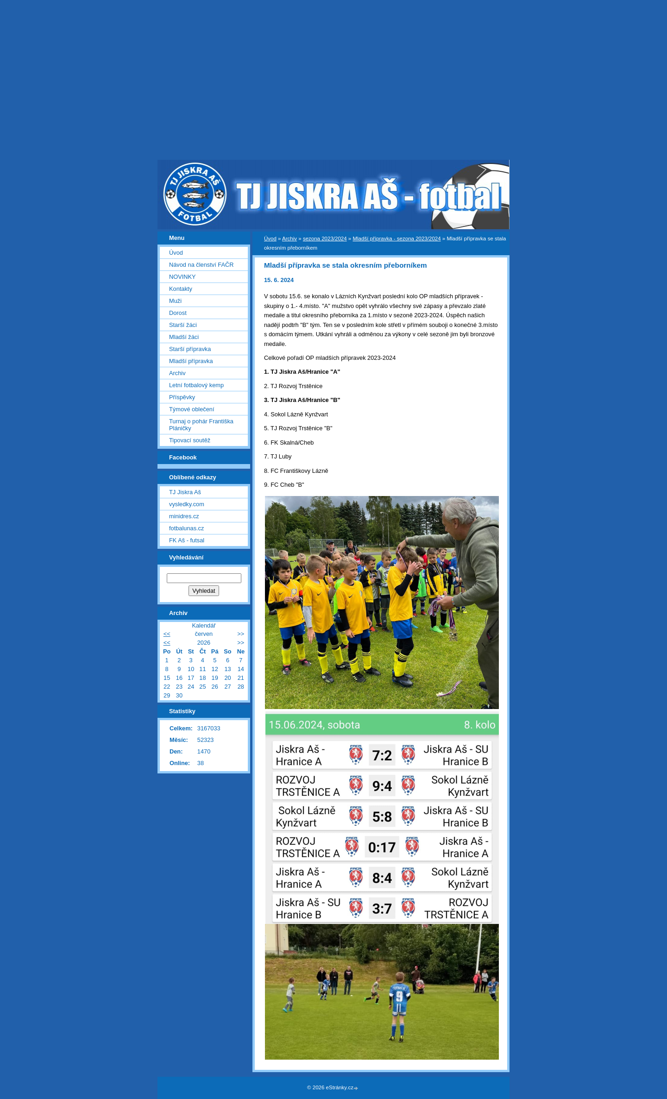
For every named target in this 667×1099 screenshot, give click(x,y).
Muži (175, 300)
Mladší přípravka (191, 361)
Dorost (178, 312)
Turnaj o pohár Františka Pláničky (201, 425)
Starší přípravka (190, 348)
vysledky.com (186, 504)
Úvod (270, 238)
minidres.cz (184, 516)
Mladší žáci (184, 336)
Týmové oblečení (191, 409)
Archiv (289, 238)
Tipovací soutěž (189, 440)
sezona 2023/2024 (325, 238)
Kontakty (180, 288)
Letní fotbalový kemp (196, 385)
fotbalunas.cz (186, 528)
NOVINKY (182, 276)
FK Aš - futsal (186, 540)
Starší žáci (183, 324)
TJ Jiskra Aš (185, 492)
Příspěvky (182, 397)
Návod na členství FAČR (201, 264)
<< (167, 633)
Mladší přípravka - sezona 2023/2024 (396, 238)
